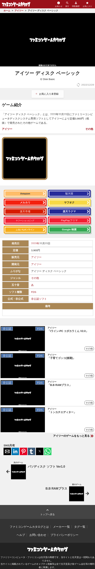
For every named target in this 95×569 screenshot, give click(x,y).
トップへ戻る (47, 512)
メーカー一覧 (61, 526)
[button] (7, 451)
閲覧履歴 (76, 4)
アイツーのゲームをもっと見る (73, 436)
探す (67, 4)
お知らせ (58, 4)
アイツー (7, 128)
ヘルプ (21, 534)
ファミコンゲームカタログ (16, 4)
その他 (89, 128)
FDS (33, 292)
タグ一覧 (79, 526)
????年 (35, 243)
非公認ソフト (39, 299)
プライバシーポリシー (64, 534)
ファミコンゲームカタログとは (29, 526)
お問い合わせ (37, 534)
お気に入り (87, 4)
